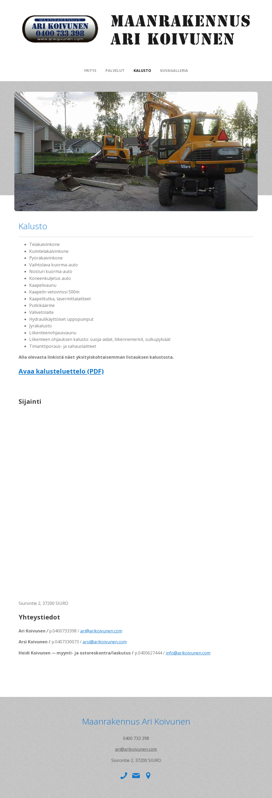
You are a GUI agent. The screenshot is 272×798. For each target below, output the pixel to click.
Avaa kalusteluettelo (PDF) (61, 371)
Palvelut (115, 70)
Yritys (90, 70)
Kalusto (142, 70)
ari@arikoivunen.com (101, 631)
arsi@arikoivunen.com (105, 642)
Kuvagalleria (174, 70)
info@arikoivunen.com (188, 653)
